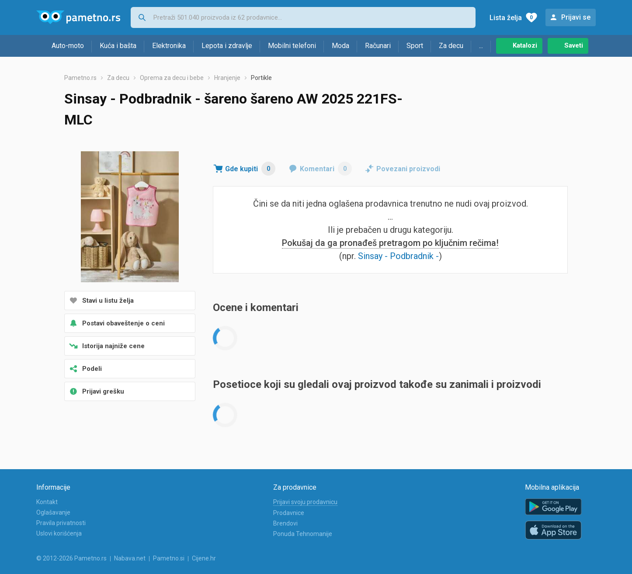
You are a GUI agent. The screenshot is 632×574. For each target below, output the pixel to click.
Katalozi (525, 45)
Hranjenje (227, 77)
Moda (340, 45)
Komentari (326, 169)
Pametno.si (168, 558)
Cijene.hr (204, 558)
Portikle (261, 77)
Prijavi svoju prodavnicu (305, 501)
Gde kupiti (250, 169)
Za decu (451, 45)
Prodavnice (288, 512)
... (481, 45)
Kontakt (47, 501)
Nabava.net (130, 558)
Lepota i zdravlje (226, 45)
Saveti (573, 45)
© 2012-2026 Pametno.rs (71, 558)
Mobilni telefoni (292, 45)
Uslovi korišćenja (59, 533)
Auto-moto (68, 45)
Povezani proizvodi (408, 169)
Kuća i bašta (118, 45)
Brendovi (285, 523)
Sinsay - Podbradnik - (398, 256)
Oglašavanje (53, 512)
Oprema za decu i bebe (172, 77)
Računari (378, 45)
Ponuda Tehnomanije (302, 533)
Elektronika (169, 45)
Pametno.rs (80, 77)
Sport (414, 45)
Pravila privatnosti (61, 522)
